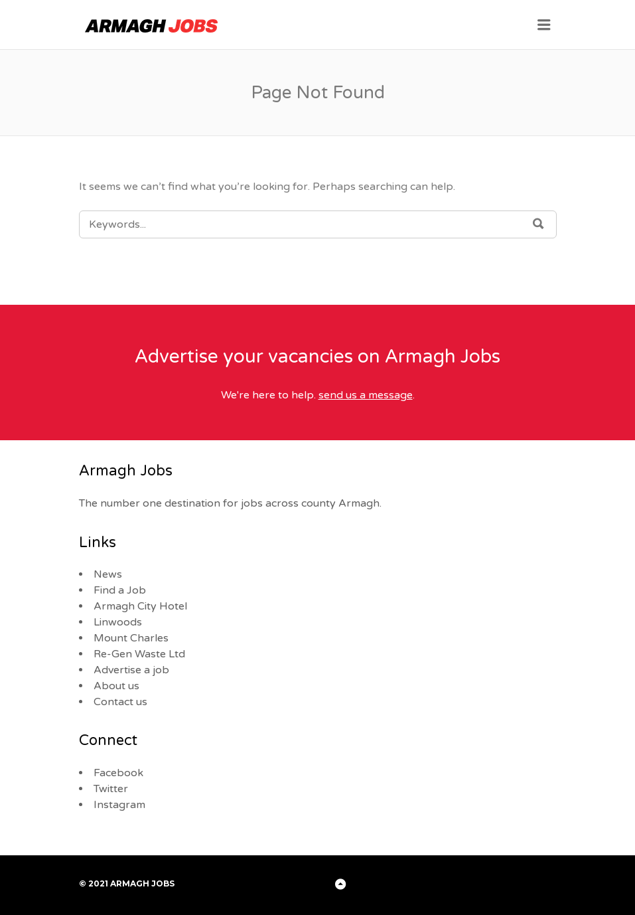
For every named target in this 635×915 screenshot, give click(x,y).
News (108, 574)
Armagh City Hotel (140, 606)
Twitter (111, 788)
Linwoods (118, 622)
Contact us (120, 701)
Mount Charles (131, 638)
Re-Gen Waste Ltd (139, 654)
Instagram (119, 804)
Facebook (118, 773)
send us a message (365, 395)
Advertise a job (131, 670)
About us (116, 686)
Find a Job (120, 590)
